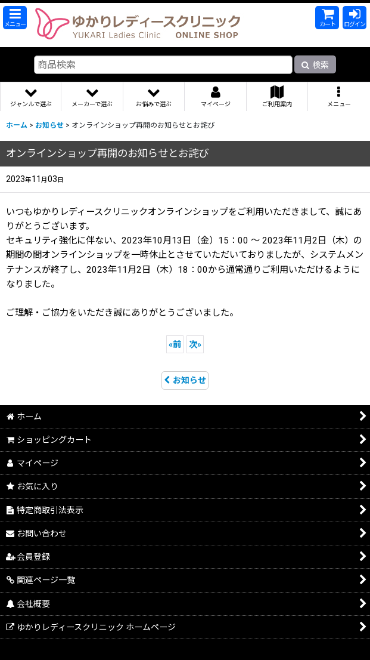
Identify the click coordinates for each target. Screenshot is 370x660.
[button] (15, 17)
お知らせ (185, 380)
